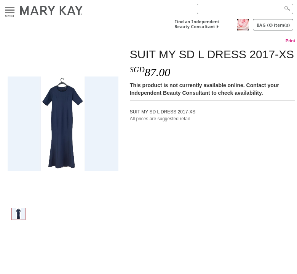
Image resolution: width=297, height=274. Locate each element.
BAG (273, 25)
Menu (9, 10)
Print (290, 40)
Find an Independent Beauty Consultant (196, 24)
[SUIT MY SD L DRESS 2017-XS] (63, 124)
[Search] (245, 9)
